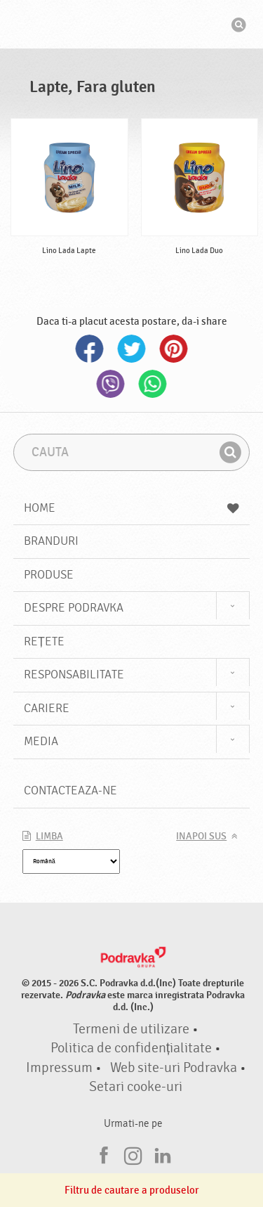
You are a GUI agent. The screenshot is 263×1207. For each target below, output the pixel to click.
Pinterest (174, 349)
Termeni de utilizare (131, 1029)
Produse (49, 574)
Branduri (51, 541)
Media (41, 741)
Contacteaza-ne (70, 790)
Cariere (46, 708)
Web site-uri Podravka (173, 1068)
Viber (111, 384)
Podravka (132, 26)
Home (132, 508)
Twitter (132, 349)
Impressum (59, 1068)
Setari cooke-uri (135, 1087)
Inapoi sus (201, 836)
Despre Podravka (73, 607)
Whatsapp (153, 384)
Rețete (44, 641)
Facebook (90, 349)
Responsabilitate (74, 674)
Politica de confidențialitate (131, 1048)
